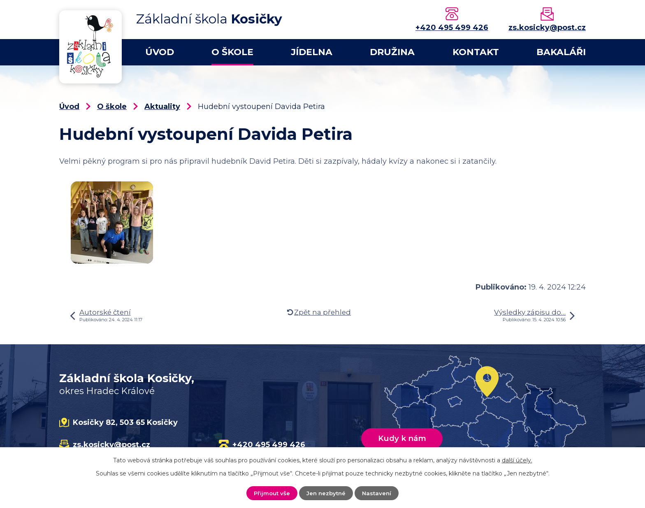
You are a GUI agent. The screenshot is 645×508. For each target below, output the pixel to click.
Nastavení (378, 492)
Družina (392, 52)
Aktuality (162, 106)
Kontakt (475, 52)
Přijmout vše (270, 492)
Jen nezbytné (326, 492)
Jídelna (311, 52)
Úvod (159, 52)
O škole (232, 52)
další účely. (517, 460)
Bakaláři (561, 52)
